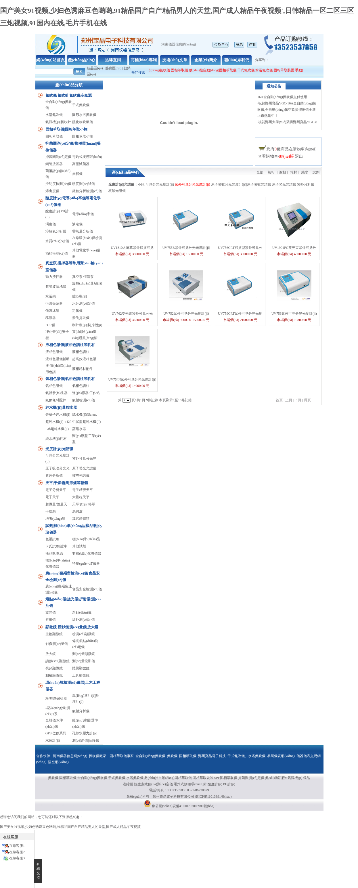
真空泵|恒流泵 (82, 277)
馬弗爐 (77, 511)
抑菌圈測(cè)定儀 (58, 157)
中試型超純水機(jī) (86, 422)
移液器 (50, 318)
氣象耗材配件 (55, 400)
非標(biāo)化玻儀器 (86, 553)
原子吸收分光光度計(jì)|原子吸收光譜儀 (241, 184)
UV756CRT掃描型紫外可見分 (240, 248)
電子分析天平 (55, 490)
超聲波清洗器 (55, 286)
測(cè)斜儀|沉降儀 (85, 740)
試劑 (316, 172)
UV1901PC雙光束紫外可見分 (294, 248)
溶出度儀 (52, 191)
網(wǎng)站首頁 (50, 60)
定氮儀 (77, 311)
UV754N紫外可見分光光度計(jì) (132, 379)
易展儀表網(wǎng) (281, 756)
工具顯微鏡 (80, 675)
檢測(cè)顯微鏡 (83, 634)
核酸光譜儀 (80, 475)
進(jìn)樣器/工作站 (86, 393)
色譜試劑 (52, 539)
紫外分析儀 (54, 475)
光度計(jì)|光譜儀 (59, 449)
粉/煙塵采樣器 (56, 698)
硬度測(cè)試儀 (83, 184)
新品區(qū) (95, 68)
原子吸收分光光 (57, 468)
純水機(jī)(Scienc (84, 415)
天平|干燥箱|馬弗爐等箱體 (66, 483)
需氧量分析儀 (82, 231)
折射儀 (50, 620)
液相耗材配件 (82, 369)
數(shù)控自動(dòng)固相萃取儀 (218, 70)
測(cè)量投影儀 (83, 661)
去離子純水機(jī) (57, 415)
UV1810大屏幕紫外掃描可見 (132, 248)
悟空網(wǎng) (58, 762)
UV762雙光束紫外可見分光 (132, 314)
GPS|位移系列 (55, 733)
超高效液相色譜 (84, 359)
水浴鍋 (50, 296)
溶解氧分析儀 (55, 231)
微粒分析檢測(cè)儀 (87, 191)
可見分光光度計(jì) (160, 184)
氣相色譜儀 (54, 386)
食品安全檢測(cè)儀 (87, 589)
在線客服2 (17, 852)
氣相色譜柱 (80, 386)
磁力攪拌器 (54, 277)
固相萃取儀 (186, 70)
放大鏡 (50, 654)
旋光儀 (50, 612)
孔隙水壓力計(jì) (84, 733)
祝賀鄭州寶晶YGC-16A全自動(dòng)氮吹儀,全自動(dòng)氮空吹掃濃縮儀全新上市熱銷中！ (286, 112)
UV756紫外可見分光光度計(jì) (294, 314)
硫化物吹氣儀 (82, 122)
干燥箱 (50, 511)
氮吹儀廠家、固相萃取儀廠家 (111, 756)
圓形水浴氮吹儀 (84, 115)
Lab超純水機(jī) (57, 429)
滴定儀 (77, 224)
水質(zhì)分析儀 (57, 241)
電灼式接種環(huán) (87, 157)
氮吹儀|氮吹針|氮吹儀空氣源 (68, 95)
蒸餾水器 (79, 429)
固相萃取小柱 (82, 136)
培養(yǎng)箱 (55, 519)
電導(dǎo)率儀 (83, 214)
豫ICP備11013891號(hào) (213, 797)
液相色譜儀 (54, 352)
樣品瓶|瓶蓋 (54, 553)
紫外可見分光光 (84, 459)
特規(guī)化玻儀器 (85, 564)
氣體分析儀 (80, 711)
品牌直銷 (113, 60)
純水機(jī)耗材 (56, 439)
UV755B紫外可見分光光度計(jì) (186, 248)
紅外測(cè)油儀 (83, 620)
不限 (141, 184)
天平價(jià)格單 (83, 504)
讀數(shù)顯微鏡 (57, 661)
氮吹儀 (172, 756)
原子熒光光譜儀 (84, 468)
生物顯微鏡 (54, 634)
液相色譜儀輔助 (57, 359)
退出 (299, 156)
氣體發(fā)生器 (56, 393)
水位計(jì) (52, 740)
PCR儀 (50, 325)
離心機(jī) (79, 296)
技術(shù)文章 (174, 60)
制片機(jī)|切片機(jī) (87, 325)
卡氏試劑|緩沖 (56, 546)
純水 (304, 172)
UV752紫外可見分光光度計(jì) (186, 314)
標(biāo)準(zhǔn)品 (86, 539)
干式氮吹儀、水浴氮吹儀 (246, 756)
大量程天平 (80, 497)
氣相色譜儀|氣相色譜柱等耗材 (70, 379)
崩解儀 (77, 174)
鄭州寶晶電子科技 (212, 756)
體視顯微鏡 (80, 668)
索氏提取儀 (80, 318)
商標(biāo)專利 (144, 60)
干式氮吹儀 (251, 70)
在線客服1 (17, 846)
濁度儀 (50, 224)
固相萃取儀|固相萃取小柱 (66, 129)
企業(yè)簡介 (205, 60)
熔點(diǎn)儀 (81, 612)
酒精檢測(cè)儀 (56, 253)
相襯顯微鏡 (54, 675)
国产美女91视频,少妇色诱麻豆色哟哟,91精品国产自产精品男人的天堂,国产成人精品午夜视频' (70, 827)
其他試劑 (79, 546)
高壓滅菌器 (80, 164)
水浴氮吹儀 (269, 70)
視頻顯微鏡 (54, 668)
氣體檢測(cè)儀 (83, 400)
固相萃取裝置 (289, 70)
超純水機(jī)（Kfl (58, 422)
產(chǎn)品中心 (81, 60)
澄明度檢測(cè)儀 (58, 184)
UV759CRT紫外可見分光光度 (240, 314)
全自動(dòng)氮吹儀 (161, 70)
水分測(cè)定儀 (83, 303)
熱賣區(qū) (113, 68)
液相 (282, 172)
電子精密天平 (82, 490)
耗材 (293, 172)
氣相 (271, 172)
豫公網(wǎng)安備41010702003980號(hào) (183, 806)
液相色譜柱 (80, 352)
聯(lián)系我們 (237, 60)
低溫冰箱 (52, 311)
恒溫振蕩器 (54, 303)
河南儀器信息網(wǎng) (70, 756)
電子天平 (52, 497)
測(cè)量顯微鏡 (83, 654)
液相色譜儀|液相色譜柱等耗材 (70, 345)
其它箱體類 (80, 519)
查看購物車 (268, 156)
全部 (259, 172)
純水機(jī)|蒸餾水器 (61, 407)
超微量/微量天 (56, 504)
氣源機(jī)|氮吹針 (58, 122)
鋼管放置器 (54, 164)
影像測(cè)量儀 (56, 644)
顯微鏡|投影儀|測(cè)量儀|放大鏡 (72, 627)
